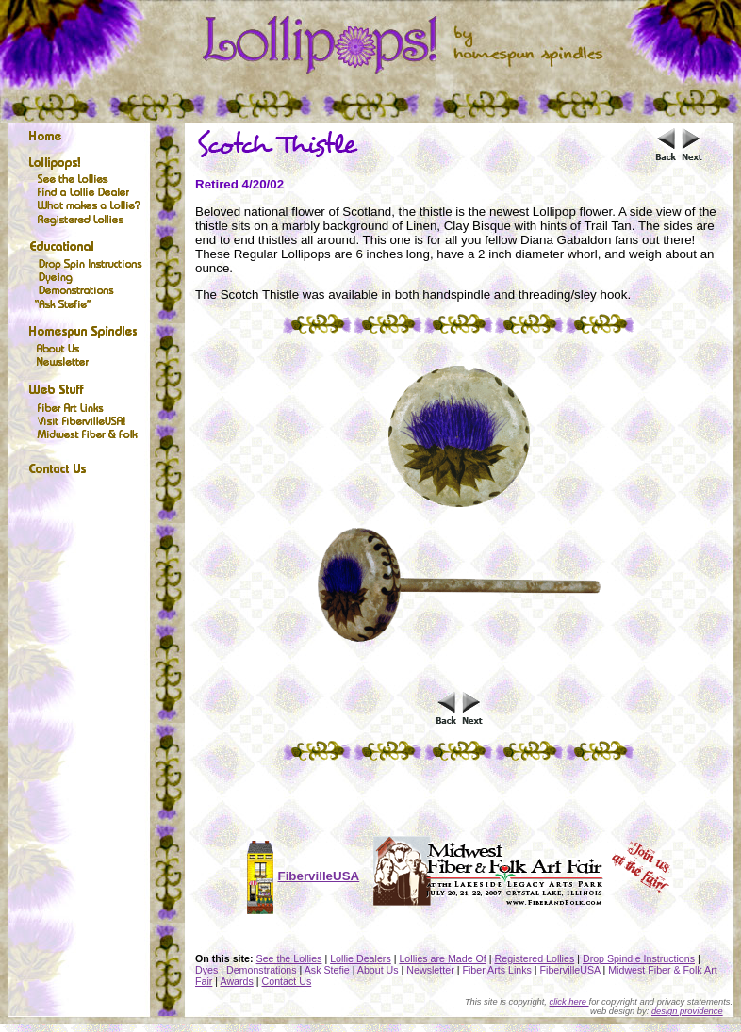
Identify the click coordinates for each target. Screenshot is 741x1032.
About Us (378, 969)
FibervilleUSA (570, 969)
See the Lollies (289, 958)
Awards (236, 981)
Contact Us (287, 981)
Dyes (206, 969)
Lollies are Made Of (442, 958)
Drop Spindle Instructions (639, 958)
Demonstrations (261, 969)
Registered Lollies (535, 958)
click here (569, 1002)
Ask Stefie (327, 969)
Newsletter (429, 969)
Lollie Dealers (360, 958)
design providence (687, 1011)
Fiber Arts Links (496, 969)
